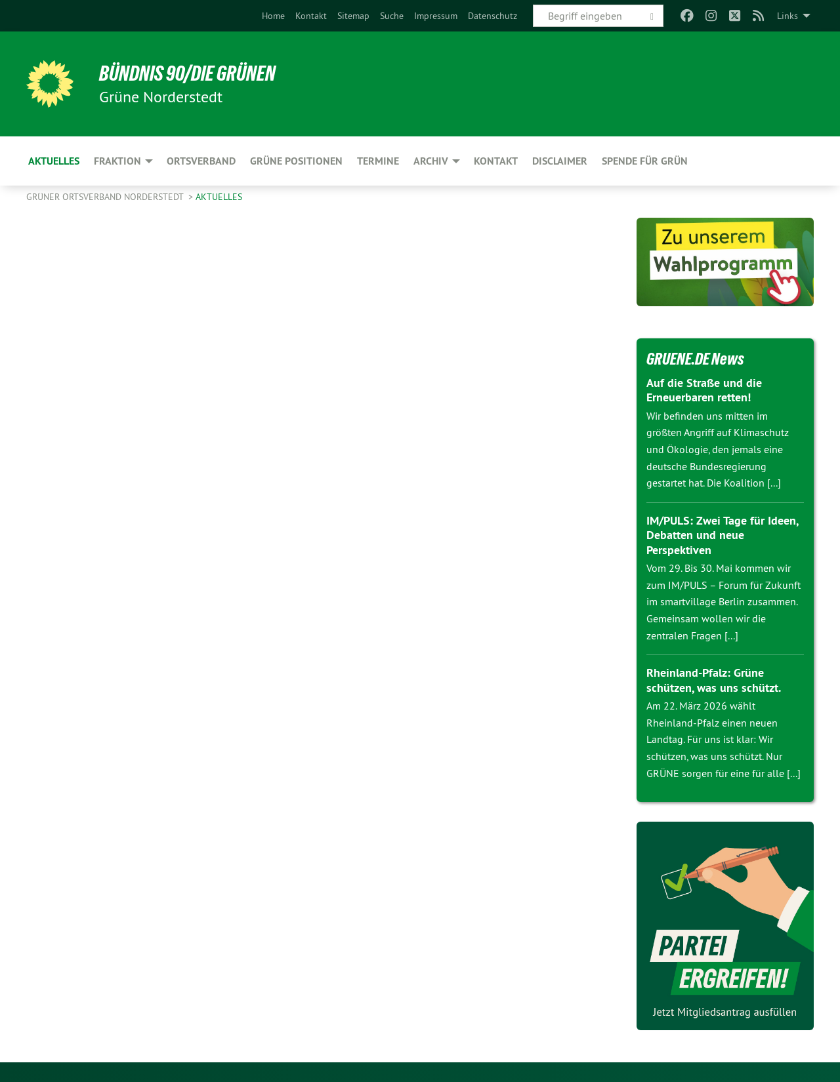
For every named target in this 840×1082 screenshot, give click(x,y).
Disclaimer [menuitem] (559, 161)
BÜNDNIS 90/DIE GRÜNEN (188, 73)
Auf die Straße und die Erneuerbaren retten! (704, 390)
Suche (392, 16)
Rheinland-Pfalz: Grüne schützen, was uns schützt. (713, 680)
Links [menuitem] (787, 16)
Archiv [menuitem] (430, 161)
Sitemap (353, 16)
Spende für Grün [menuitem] (645, 161)
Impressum (435, 16)
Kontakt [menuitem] (496, 161)
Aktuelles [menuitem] (53, 161)
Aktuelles (219, 197)
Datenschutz (492, 16)
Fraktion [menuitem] (117, 161)
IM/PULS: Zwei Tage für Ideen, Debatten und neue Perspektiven (722, 535)
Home (273, 16)
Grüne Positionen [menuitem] (296, 161)
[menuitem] (273, 15)
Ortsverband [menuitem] (201, 161)
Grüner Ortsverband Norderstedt (106, 197)
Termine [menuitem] (378, 161)
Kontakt (311, 16)
